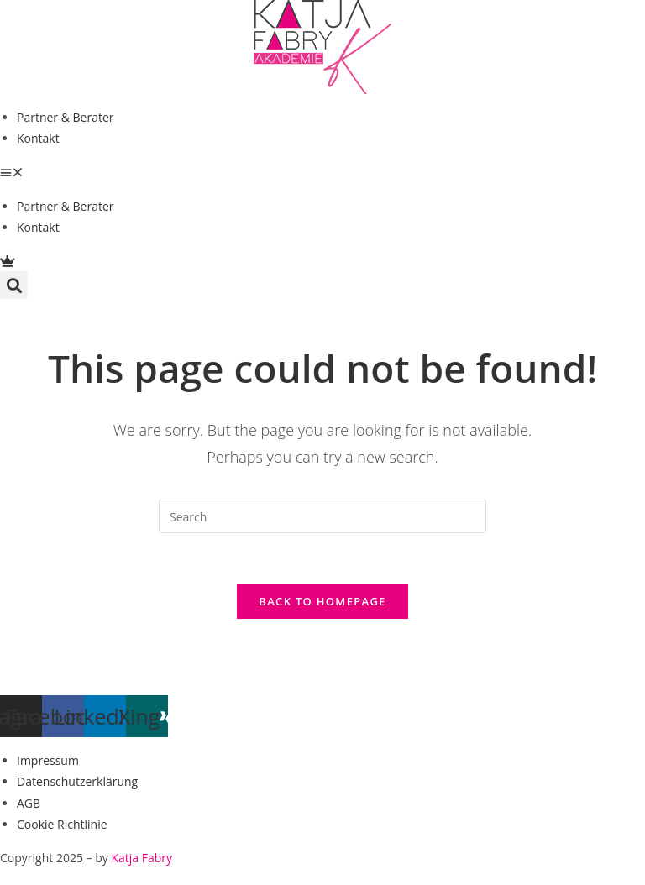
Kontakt (38, 138)
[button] (322, 171)
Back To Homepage (322, 601)
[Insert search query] (322, 516)
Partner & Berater (65, 117)
